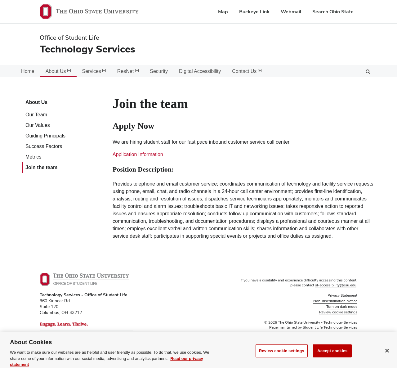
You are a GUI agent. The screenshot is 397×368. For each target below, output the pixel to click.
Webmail (291, 11)
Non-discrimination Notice (335, 300)
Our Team (36, 114)
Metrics (33, 156)
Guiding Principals (45, 135)
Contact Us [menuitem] (246, 71)
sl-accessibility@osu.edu (335, 285)
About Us (36, 102)
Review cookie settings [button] (338, 312)
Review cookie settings (281, 357)
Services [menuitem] (94, 71)
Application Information (138, 154)
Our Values (37, 125)
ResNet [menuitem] (128, 71)
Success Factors (43, 146)
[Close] (387, 357)
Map (223, 11)
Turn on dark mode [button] (341, 306)
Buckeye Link (254, 11)
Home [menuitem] (27, 71)
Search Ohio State (333, 11)
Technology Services (87, 49)
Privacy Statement (342, 295)
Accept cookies (332, 357)
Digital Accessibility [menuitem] (200, 71)
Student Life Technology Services (330, 327)
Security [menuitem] (159, 71)
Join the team (41, 167)
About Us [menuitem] (58, 71)
